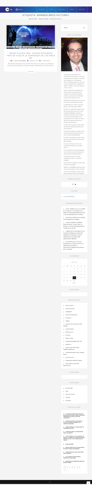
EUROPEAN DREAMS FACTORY (74, 341)
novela (23, 48)
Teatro (68, 397)
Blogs (42, 9)
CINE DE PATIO (69, 305)
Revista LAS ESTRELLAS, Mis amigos (72, 325)
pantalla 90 (69, 332)
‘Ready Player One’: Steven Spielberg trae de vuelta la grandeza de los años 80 (30, 55)
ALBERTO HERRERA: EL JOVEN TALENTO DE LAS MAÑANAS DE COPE (73, 428)
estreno (52, 46)
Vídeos (72, 9)
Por (18, 60)
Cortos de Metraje (72, 314)
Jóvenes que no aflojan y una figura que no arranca (73, 453)
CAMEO (68, 321)
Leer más (30, 71)
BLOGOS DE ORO (70, 308)
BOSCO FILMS (69, 338)
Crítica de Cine (28, 46)
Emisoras (82, 9)
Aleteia (68, 335)
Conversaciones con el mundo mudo (73, 353)
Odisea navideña (69, 444)
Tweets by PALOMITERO (68, 196)
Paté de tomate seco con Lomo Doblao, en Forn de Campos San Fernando (73, 448)
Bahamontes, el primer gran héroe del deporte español (73, 462)
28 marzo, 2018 (32, 60)
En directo (19, 9)
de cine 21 (69, 318)
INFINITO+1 (69, 344)
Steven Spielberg (35, 48)
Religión (61, 9)
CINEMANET (69, 311)
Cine (18, 46)
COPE (51, 9)
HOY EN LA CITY (70, 357)
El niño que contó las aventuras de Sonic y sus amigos (73, 432)
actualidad (9, 46)
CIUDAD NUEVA (70, 329)
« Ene (74, 282)
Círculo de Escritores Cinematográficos (71, 348)
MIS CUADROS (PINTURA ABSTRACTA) (71, 364)
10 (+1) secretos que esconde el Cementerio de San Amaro (72, 457)
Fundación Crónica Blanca (74, 360)
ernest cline (42, 46)
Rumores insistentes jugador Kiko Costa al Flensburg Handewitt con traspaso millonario (72, 422)
